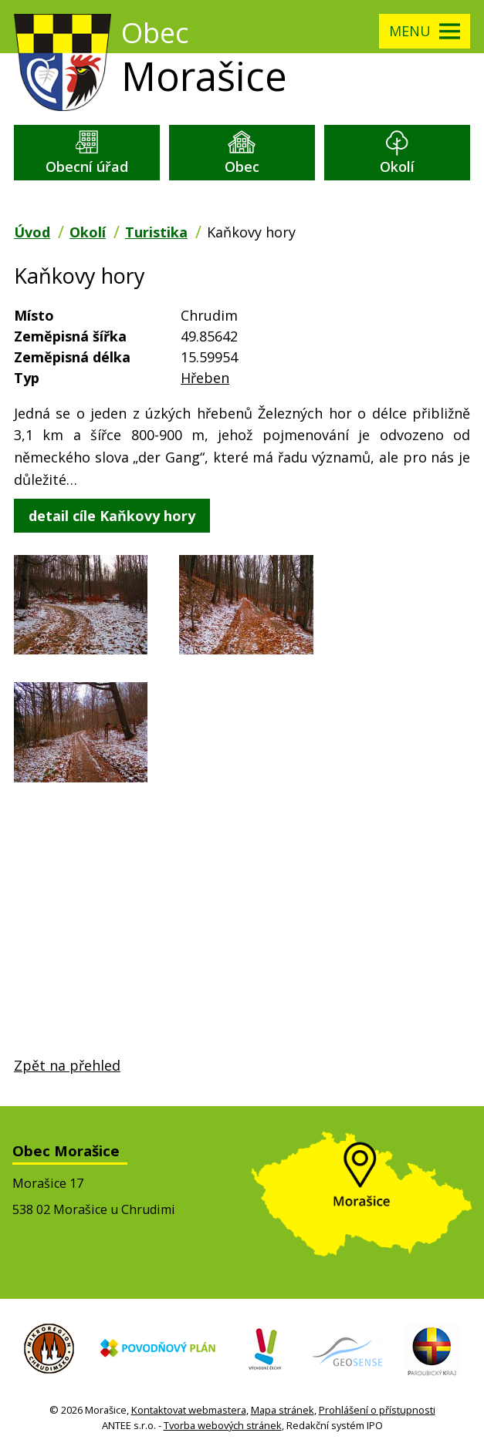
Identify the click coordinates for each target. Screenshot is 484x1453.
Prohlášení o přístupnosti (377, 1410)
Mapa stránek (282, 1410)
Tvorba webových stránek (223, 1425)
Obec (242, 166)
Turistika (156, 232)
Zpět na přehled (67, 1065)
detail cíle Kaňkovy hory (112, 515)
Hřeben (205, 377)
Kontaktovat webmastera (188, 1410)
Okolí (397, 166)
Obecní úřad (87, 166)
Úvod (32, 232)
